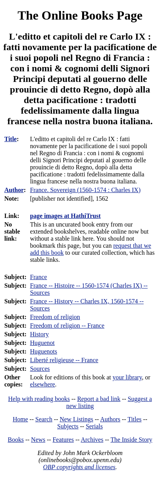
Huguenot (42, 342)
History (39, 334)
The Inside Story (132, 439)
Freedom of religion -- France (67, 325)
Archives (92, 439)
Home (20, 419)
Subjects (67, 426)
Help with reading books (39, 398)
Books (16, 439)
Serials (94, 426)
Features (63, 439)
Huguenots (43, 351)
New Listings (76, 419)
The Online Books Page (80, 15)
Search (43, 419)
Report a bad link (98, 398)
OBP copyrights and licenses (79, 467)
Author (14, 190)
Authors (110, 419)
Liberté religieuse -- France (64, 360)
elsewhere (42, 384)
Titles (135, 419)
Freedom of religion (55, 317)
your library (127, 377)
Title (10, 139)
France (38, 277)
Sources (40, 368)
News (38, 439)
